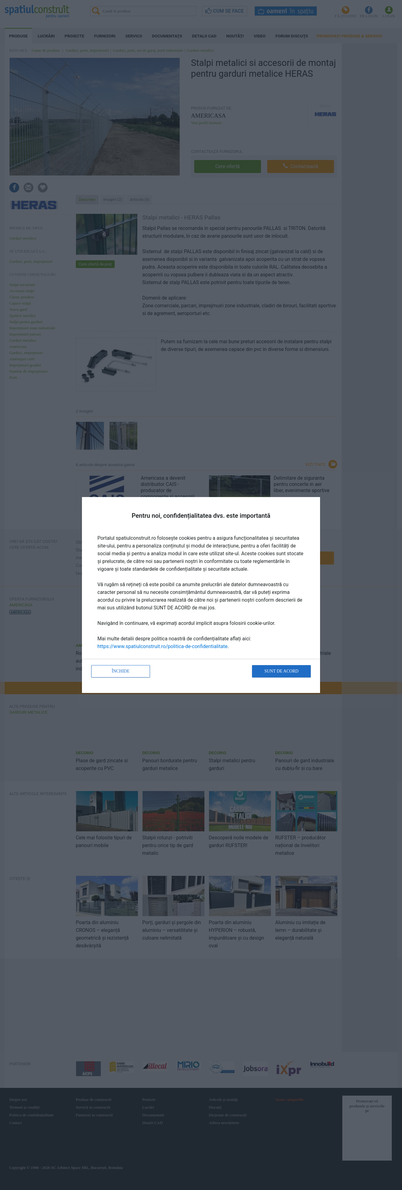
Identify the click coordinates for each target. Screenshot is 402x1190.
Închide (121, 671)
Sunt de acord (281, 671)
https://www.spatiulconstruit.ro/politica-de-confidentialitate (162, 646)
